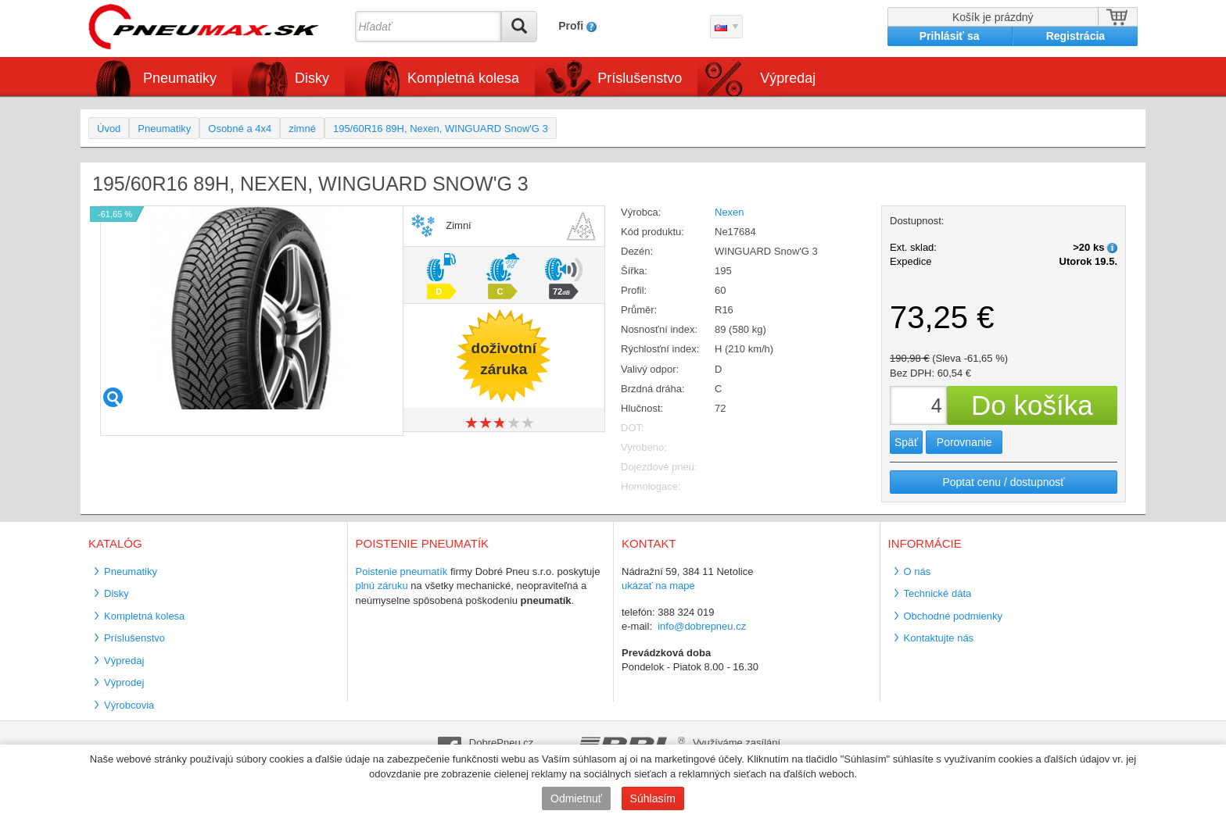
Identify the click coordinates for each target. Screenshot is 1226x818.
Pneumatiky (180, 78)
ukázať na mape (658, 585)
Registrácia (1075, 36)
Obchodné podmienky (953, 616)
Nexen (729, 212)
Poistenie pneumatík (402, 571)
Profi (570, 26)
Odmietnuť (576, 798)
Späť (906, 442)
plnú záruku (382, 585)
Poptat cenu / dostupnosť (1003, 482)
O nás (917, 571)
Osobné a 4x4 (239, 128)
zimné (302, 128)
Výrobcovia (129, 705)
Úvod (108, 128)
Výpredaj (788, 78)
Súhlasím (653, 798)
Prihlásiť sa (950, 36)
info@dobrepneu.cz (702, 626)
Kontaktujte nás (939, 638)
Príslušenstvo (639, 78)
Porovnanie (964, 442)
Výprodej (124, 682)
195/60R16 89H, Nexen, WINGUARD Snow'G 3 (440, 128)
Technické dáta (938, 593)
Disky (312, 78)
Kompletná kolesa (463, 78)
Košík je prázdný (993, 17)
